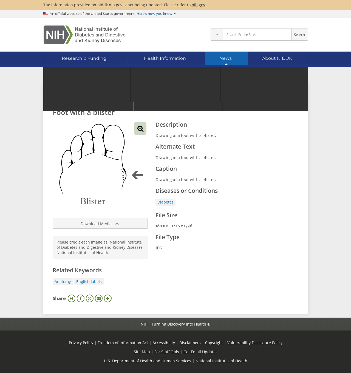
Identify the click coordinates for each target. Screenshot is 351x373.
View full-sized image (140, 128)
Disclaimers (190, 342)
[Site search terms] (257, 35)
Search (299, 34)
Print (71, 298)
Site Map (142, 351)
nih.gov (198, 4)
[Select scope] (217, 35)
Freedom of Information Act (123, 342)
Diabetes (165, 202)
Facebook (80, 298)
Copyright (214, 342)
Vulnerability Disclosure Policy (254, 342)
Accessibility (163, 342)
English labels (89, 281)
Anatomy (63, 281)
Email (99, 298)
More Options (108, 298)
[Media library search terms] (167, 97)
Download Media (100, 223)
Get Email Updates (200, 351)
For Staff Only (166, 351)
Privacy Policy (81, 342)
